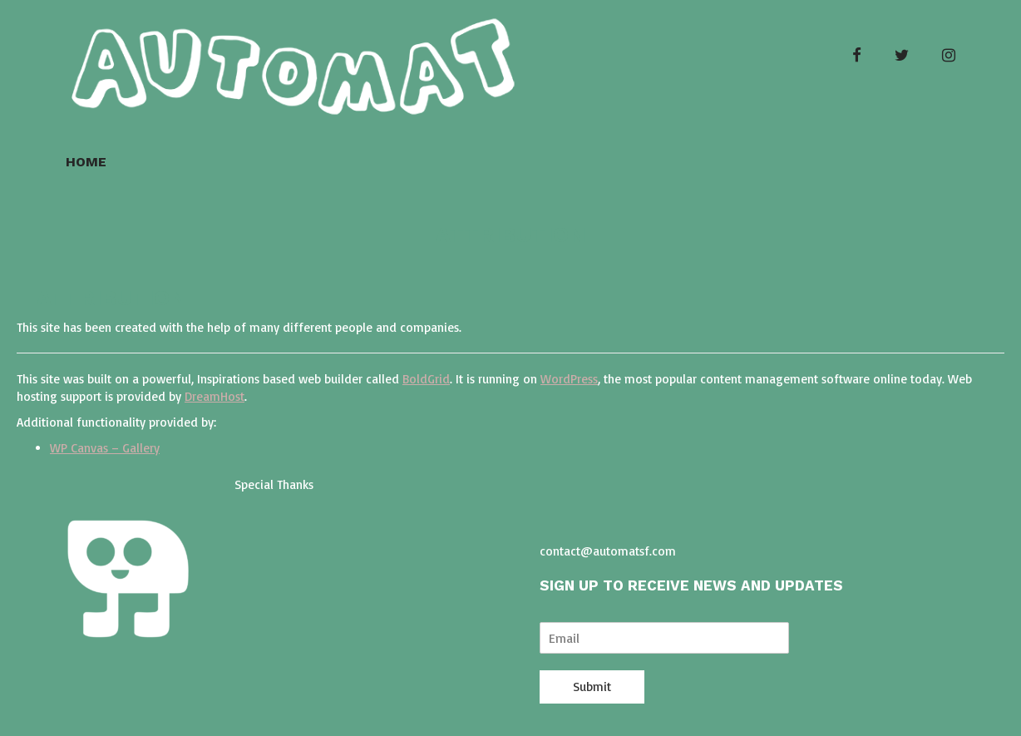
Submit (592, 686)
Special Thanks (273, 484)
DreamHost (214, 396)
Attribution (510, 234)
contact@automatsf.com (608, 551)
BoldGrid (426, 379)
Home (86, 162)
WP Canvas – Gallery (105, 448)
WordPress (569, 379)
